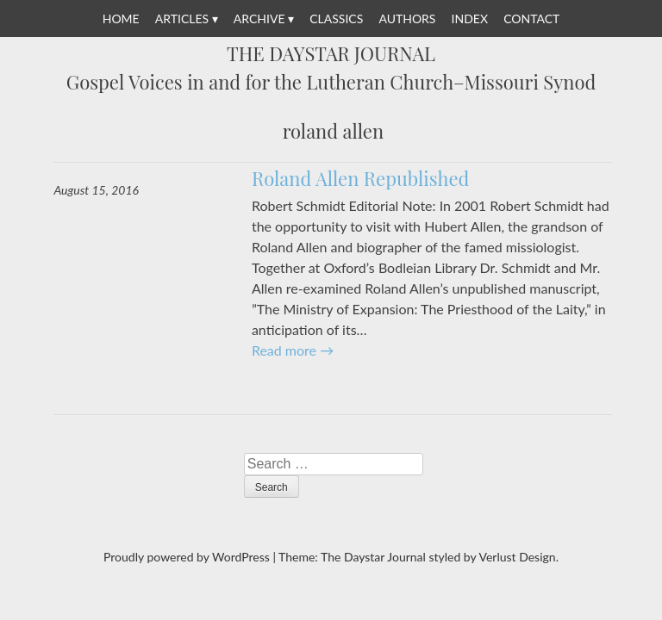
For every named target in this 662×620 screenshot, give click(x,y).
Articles (182, 18)
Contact (531, 18)
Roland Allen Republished (361, 178)
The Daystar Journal (331, 54)
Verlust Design (516, 556)
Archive (259, 18)
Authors (406, 18)
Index (470, 18)
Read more (293, 350)
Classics (336, 18)
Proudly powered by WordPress (186, 556)
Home (121, 18)
